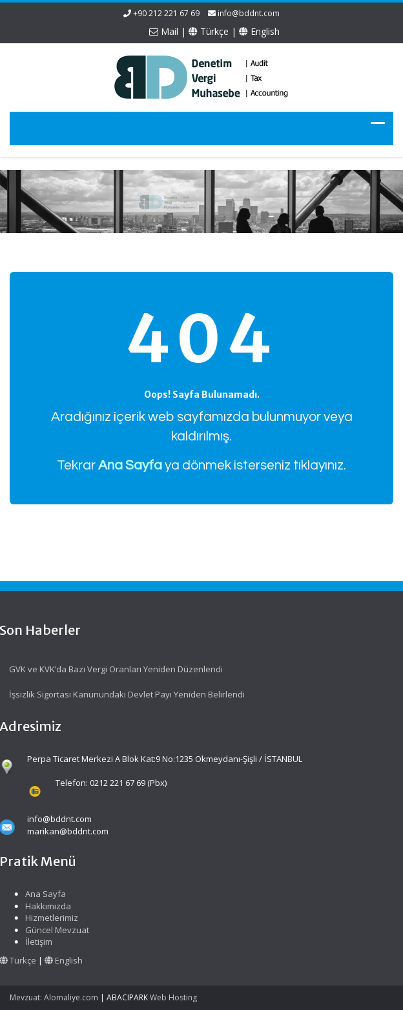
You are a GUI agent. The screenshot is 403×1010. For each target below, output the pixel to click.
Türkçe (209, 31)
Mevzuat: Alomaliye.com (54, 997)
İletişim (36, 941)
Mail (163, 31)
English (259, 31)
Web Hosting (173, 997)
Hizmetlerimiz (49, 917)
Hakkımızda (46, 906)
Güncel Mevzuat (55, 930)
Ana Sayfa (43, 894)
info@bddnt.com (249, 13)
